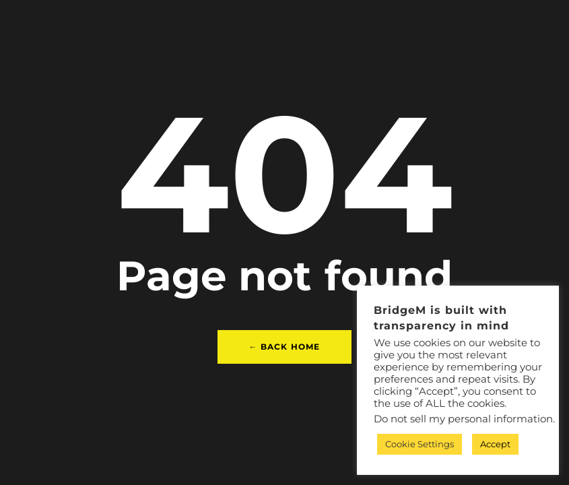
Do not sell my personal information (463, 419)
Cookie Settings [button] (419, 444)
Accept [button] (495, 444)
